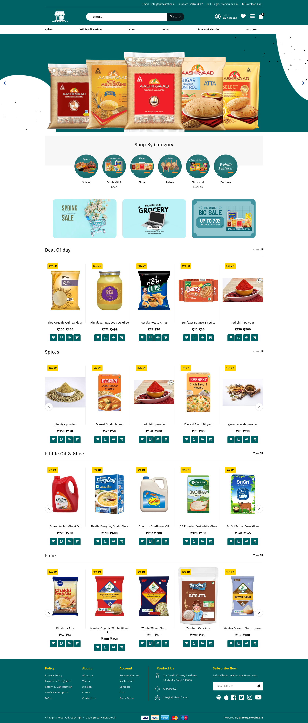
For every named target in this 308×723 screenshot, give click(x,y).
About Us (88, 675)
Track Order (127, 698)
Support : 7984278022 (191, 4)
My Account (127, 681)
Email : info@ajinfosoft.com (158, 4)
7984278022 (170, 688)
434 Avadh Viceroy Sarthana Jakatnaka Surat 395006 (180, 678)
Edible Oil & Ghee (91, 29)
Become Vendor (129, 675)
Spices (49, 29)
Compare (125, 686)
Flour (131, 29)
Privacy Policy (53, 675)
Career (86, 692)
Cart (122, 692)
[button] (4, 83)
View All (258, 249)
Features (251, 29)
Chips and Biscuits (208, 29)
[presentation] (49, 407)
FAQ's (48, 698)
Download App (251, 4)
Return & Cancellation (58, 686)
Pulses (166, 29)
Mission (87, 686)
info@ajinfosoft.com (175, 697)
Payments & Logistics (58, 681)
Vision (86, 681)
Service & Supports (57, 692)
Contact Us (89, 698)
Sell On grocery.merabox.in (222, 4)
